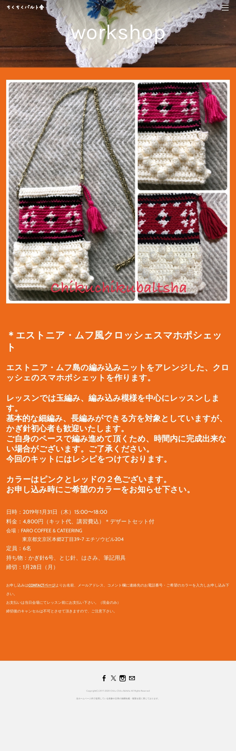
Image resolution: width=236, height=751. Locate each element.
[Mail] (132, 678)
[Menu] (225, 7)
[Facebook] (104, 678)
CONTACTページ (41, 585)
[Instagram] (123, 678)
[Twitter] (113, 678)
